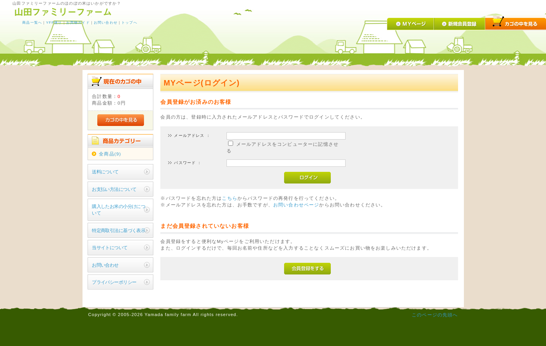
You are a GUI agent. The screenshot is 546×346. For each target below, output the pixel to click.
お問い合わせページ (296, 204)
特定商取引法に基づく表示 (118, 230)
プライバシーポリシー (114, 282)
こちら (229, 198)
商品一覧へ (32, 22)
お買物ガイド (78, 22)
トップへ (129, 22)
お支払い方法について (114, 189)
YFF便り (54, 22)
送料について (105, 171)
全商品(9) (110, 153)
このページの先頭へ (435, 314)
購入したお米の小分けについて (118, 209)
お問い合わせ (106, 22)
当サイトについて (109, 247)
